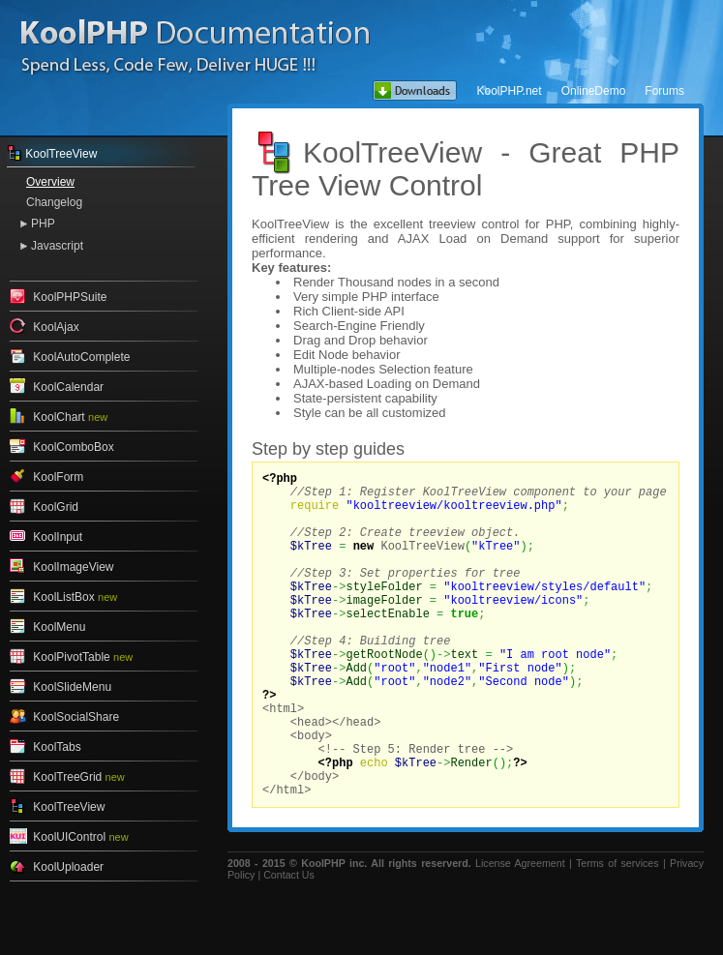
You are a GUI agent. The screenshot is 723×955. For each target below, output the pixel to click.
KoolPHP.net (508, 91)
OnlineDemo (593, 91)
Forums (664, 91)
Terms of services (617, 933)
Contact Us (289, 944)
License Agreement (520, 933)
